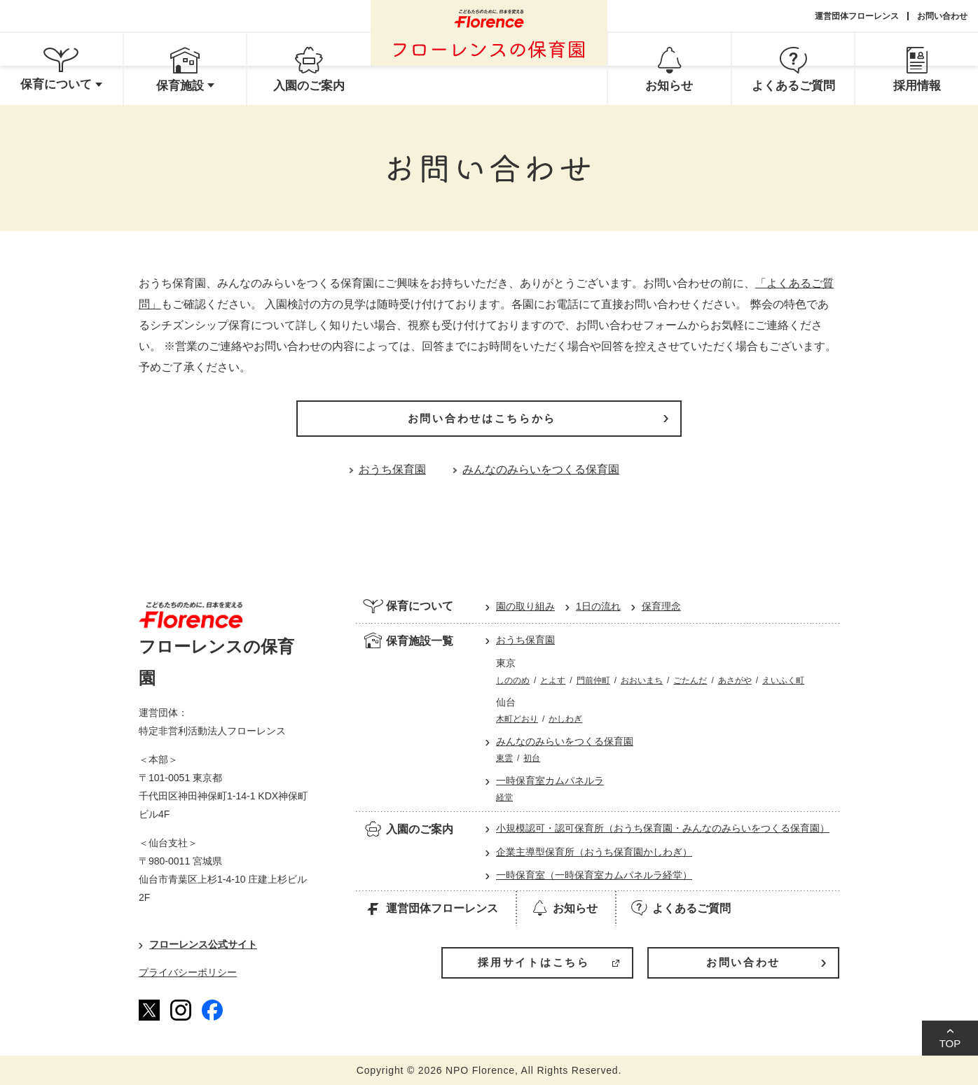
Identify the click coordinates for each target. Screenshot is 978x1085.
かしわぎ (565, 719)
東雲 (504, 758)
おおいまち (642, 680)
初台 (531, 758)
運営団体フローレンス (857, 16)
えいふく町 (783, 680)
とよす (552, 680)
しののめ (513, 680)
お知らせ (564, 907)
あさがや (735, 680)
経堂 (504, 797)
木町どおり (517, 719)
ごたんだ (690, 680)
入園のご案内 (408, 828)
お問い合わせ (942, 16)
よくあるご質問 (680, 907)
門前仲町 (593, 680)
